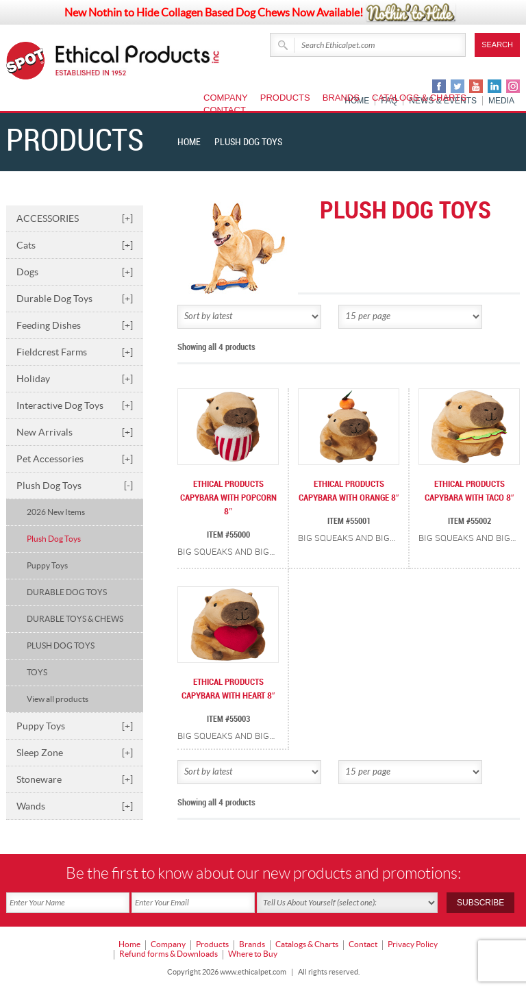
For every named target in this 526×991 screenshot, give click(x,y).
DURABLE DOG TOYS (67, 592)
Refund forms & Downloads (168, 953)
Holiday (74, 379)
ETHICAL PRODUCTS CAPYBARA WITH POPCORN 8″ (228, 497)
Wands (74, 806)
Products (285, 97)
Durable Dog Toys (74, 298)
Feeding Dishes (74, 325)
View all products (57, 698)
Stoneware (74, 779)
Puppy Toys (47, 565)
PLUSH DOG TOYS (61, 645)
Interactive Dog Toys (74, 405)
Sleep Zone (74, 753)
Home (189, 142)
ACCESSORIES (74, 218)
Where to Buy (252, 953)
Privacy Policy (413, 944)
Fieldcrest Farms (74, 352)
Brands (341, 97)
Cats (74, 245)
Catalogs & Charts (419, 97)
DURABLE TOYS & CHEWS (75, 618)
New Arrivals (74, 432)
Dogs (74, 272)
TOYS (37, 672)
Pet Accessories (74, 459)
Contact (224, 110)
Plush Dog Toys (74, 485)
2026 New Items (56, 511)
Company (225, 97)
